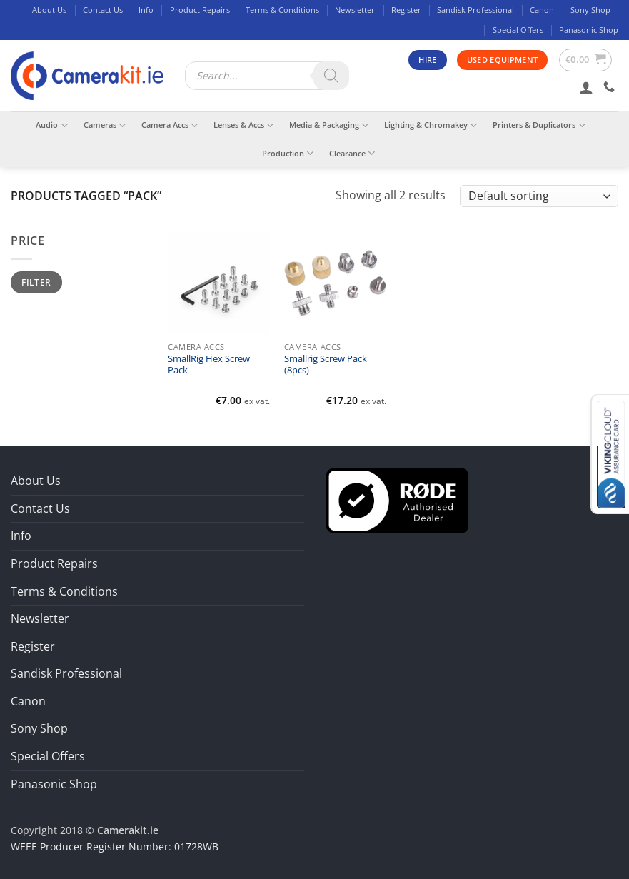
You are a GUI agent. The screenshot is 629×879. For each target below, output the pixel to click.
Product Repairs (200, 9)
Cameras (105, 125)
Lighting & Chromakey (430, 125)
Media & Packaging (328, 125)
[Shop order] (539, 196)
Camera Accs (169, 125)
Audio (51, 125)
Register (406, 9)
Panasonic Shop (588, 29)
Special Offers (518, 29)
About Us (49, 9)
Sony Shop (590, 9)
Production (287, 153)
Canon (542, 9)
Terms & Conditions (282, 9)
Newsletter (355, 9)
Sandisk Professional (475, 9)
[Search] (331, 75)
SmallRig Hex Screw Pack (209, 364)
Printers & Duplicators (539, 125)
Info (146, 9)
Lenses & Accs (243, 125)
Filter (36, 282)
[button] (586, 60)
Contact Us (103, 9)
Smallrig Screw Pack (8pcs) (325, 364)
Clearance (352, 153)
